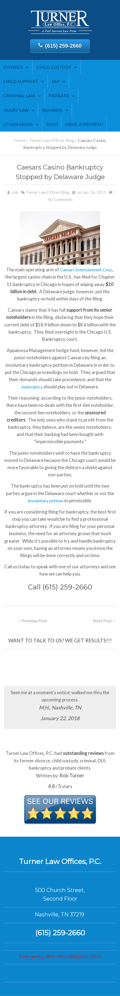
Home (20, 140)
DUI (56, 81)
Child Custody (54, 67)
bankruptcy (32, 386)
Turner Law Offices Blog (51, 140)
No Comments (60, 199)
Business (52, 110)
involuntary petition (45, 500)
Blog (52, 124)
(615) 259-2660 (60, 46)
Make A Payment (84, 124)
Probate (59, 95)
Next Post (104, 620)
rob (15, 192)
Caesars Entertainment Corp (86, 269)
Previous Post (32, 620)
